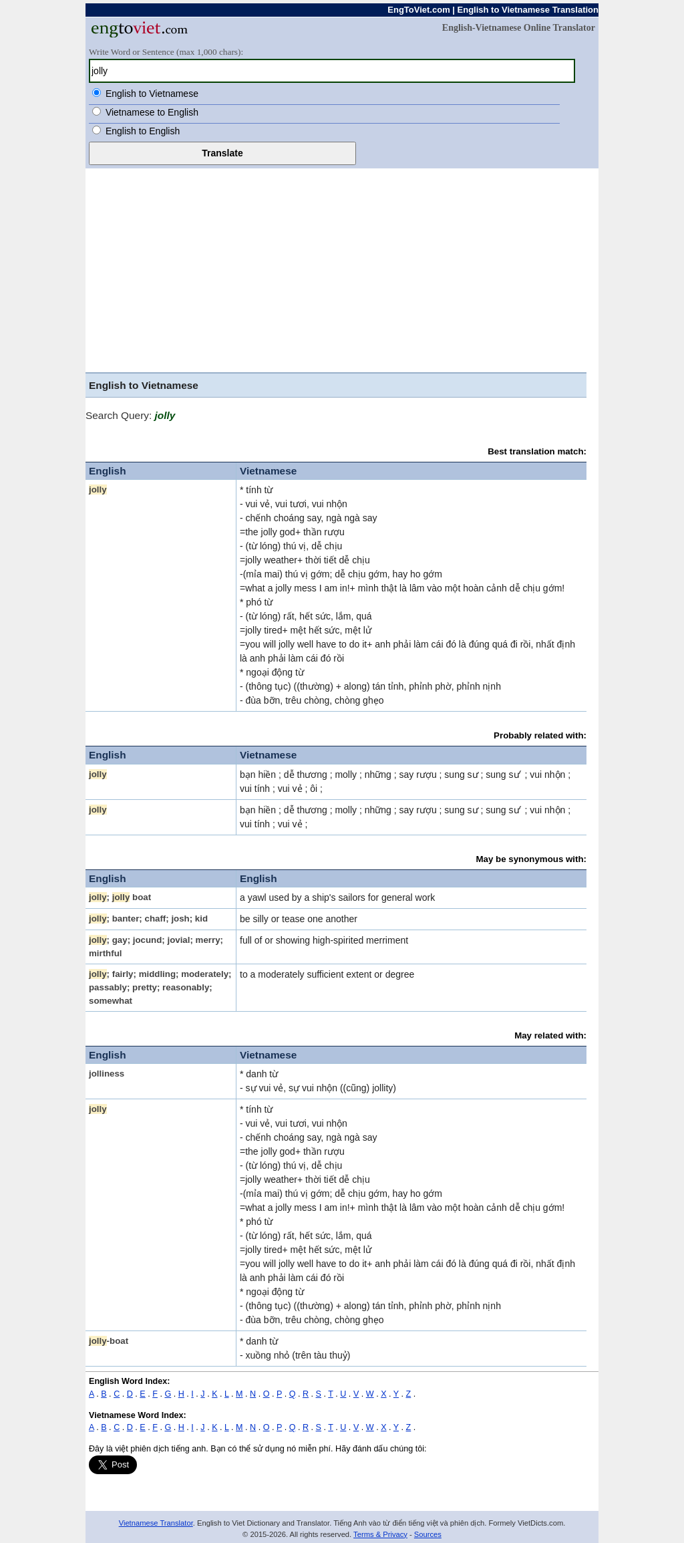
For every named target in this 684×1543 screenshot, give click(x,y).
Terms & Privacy (380, 1534)
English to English (143, 131)
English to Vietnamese (152, 93)
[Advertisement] (336, 272)
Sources (428, 1534)
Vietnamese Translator (156, 1523)
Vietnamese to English (152, 112)
